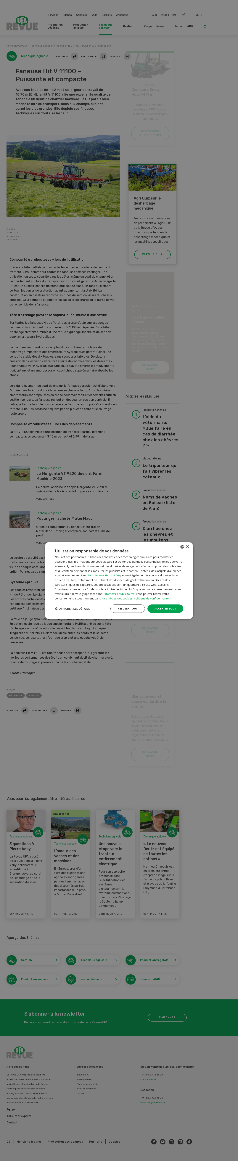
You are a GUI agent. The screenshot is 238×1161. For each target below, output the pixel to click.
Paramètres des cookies (117, 598)
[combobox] (182, 547)
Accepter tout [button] (165, 608)
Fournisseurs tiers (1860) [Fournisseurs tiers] (104, 575)
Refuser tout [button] (128, 608)
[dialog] (119, 580)
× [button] (187, 546)
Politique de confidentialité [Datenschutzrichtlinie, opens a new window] (151, 598)
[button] (72, 609)
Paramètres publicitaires (118, 594)
